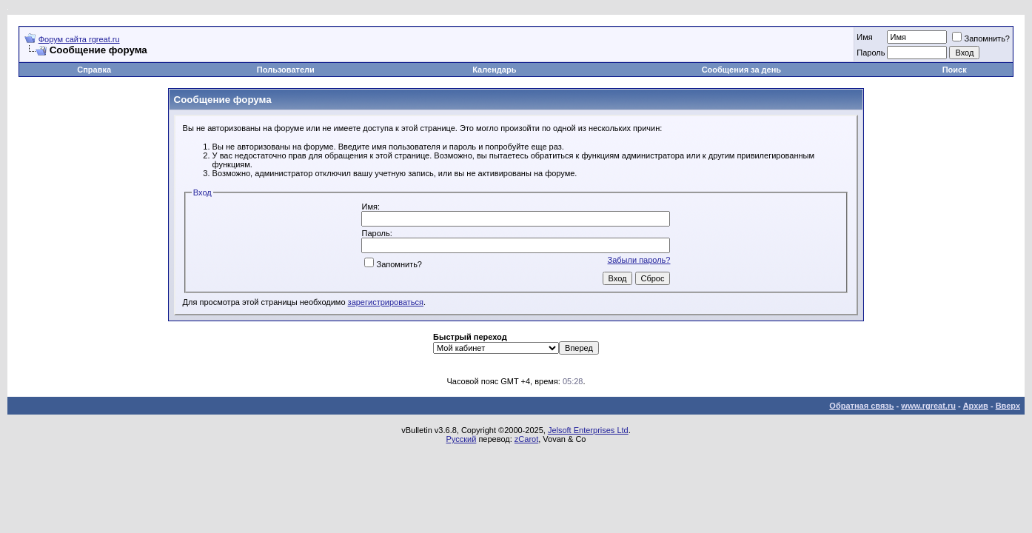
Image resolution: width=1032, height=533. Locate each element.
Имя (864, 37)
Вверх (1008, 405)
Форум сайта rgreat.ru (79, 39)
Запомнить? (981, 38)
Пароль (871, 52)
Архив (975, 405)
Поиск (954, 69)
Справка (94, 69)
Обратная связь (861, 405)
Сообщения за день (741, 69)
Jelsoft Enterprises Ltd (588, 430)
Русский (461, 439)
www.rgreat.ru (928, 405)
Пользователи (286, 69)
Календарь (494, 69)
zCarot (526, 439)
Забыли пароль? (639, 259)
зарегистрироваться (385, 302)
